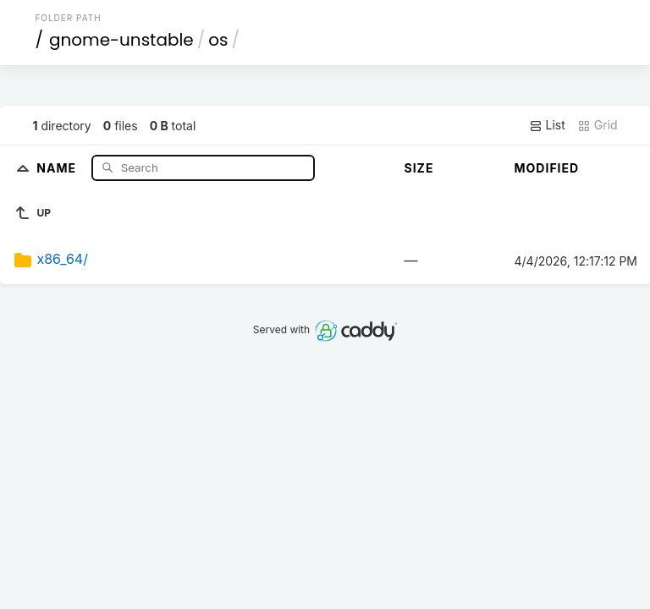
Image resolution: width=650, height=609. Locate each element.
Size (419, 168)
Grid (597, 125)
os (218, 40)
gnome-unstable (121, 40)
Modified (547, 168)
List (547, 125)
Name (58, 167)
